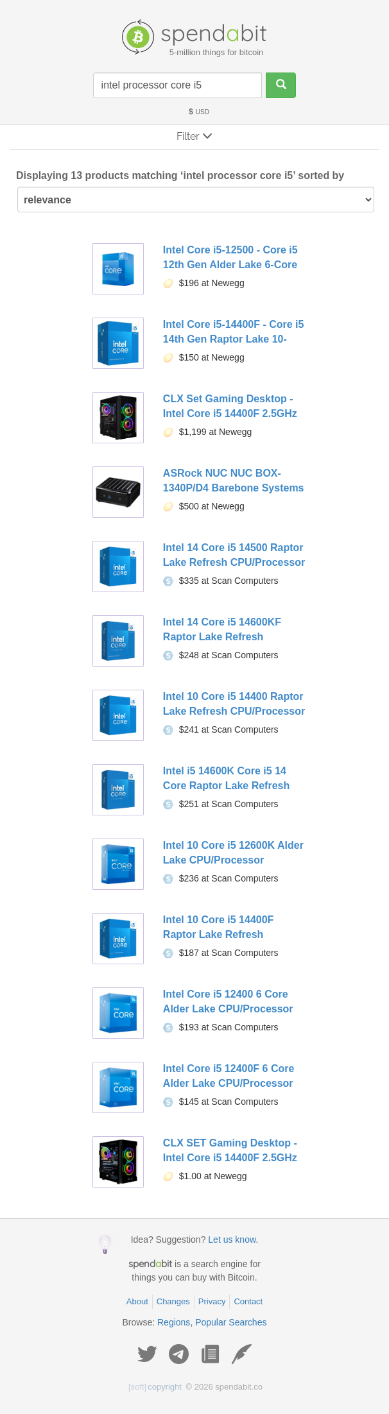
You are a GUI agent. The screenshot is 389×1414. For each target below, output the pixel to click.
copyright (155, 1387)
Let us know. (233, 1239)
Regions (173, 1322)
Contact (248, 1301)
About (137, 1301)
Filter (194, 136)
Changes (173, 1301)
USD (198, 111)
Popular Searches (230, 1322)
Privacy (212, 1301)
